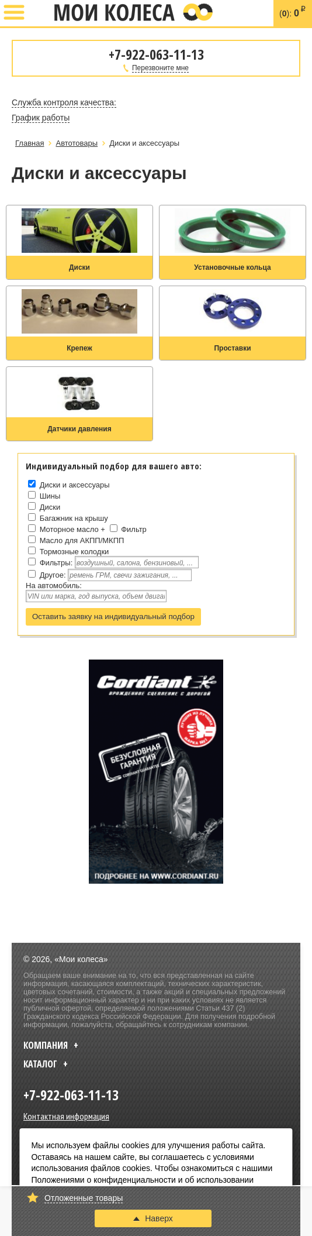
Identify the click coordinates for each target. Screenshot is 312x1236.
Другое (52, 575)
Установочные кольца (232, 267)
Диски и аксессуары (75, 484)
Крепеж (79, 348)
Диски (79, 267)
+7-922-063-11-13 (39, 13)
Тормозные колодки (74, 551)
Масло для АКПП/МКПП (82, 540)
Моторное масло (69, 529)
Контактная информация (66, 1116)
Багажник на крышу (74, 518)
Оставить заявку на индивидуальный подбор (113, 616)
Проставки (232, 348)
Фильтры (55, 562)
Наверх (153, 1218)
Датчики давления (79, 429)
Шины (50, 496)
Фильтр (134, 529)
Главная (29, 143)
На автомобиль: (54, 585)
